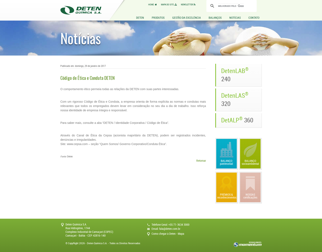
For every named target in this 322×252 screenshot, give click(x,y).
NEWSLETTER (188, 4)
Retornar (201, 161)
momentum (248, 244)
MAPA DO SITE (169, 4)
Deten (80, 10)
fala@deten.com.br (169, 229)
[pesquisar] (231, 5)
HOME (153, 4)
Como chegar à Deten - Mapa (168, 234)
